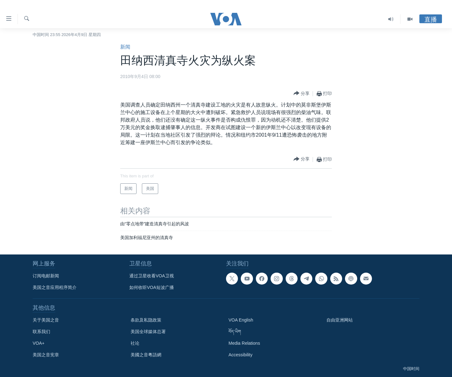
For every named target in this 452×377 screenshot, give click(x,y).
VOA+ (39, 343)
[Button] (301, 93)
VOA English (241, 319)
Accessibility (240, 354)
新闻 (125, 47)
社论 (135, 343)
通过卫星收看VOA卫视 (151, 275)
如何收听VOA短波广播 (151, 287)
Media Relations (244, 343)
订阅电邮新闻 (46, 275)
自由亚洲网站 (339, 319)
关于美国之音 (46, 319)
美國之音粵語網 (146, 354)
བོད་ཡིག (235, 331)
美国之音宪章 (46, 354)
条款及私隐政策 (146, 319)
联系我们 (41, 331)
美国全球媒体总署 (148, 331)
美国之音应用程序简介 (55, 287)
